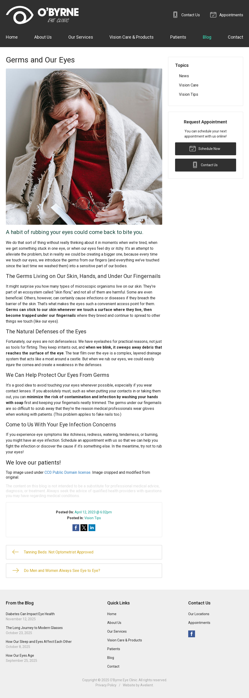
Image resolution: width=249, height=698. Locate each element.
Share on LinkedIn (92, 527)
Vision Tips (92, 518)
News (184, 76)
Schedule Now (204, 148)
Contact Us (187, 14)
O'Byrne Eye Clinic (123, 680)
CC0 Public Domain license (67, 472)
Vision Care (188, 85)
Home (12, 37)
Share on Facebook (75, 527)
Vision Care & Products (131, 37)
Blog (207, 37)
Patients (178, 37)
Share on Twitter (83, 527)
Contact (235, 37)
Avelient (146, 685)
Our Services (80, 37)
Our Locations (198, 614)
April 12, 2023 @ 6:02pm (93, 512)
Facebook (191, 633)
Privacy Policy (106, 685)
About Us (43, 37)
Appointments (227, 14)
